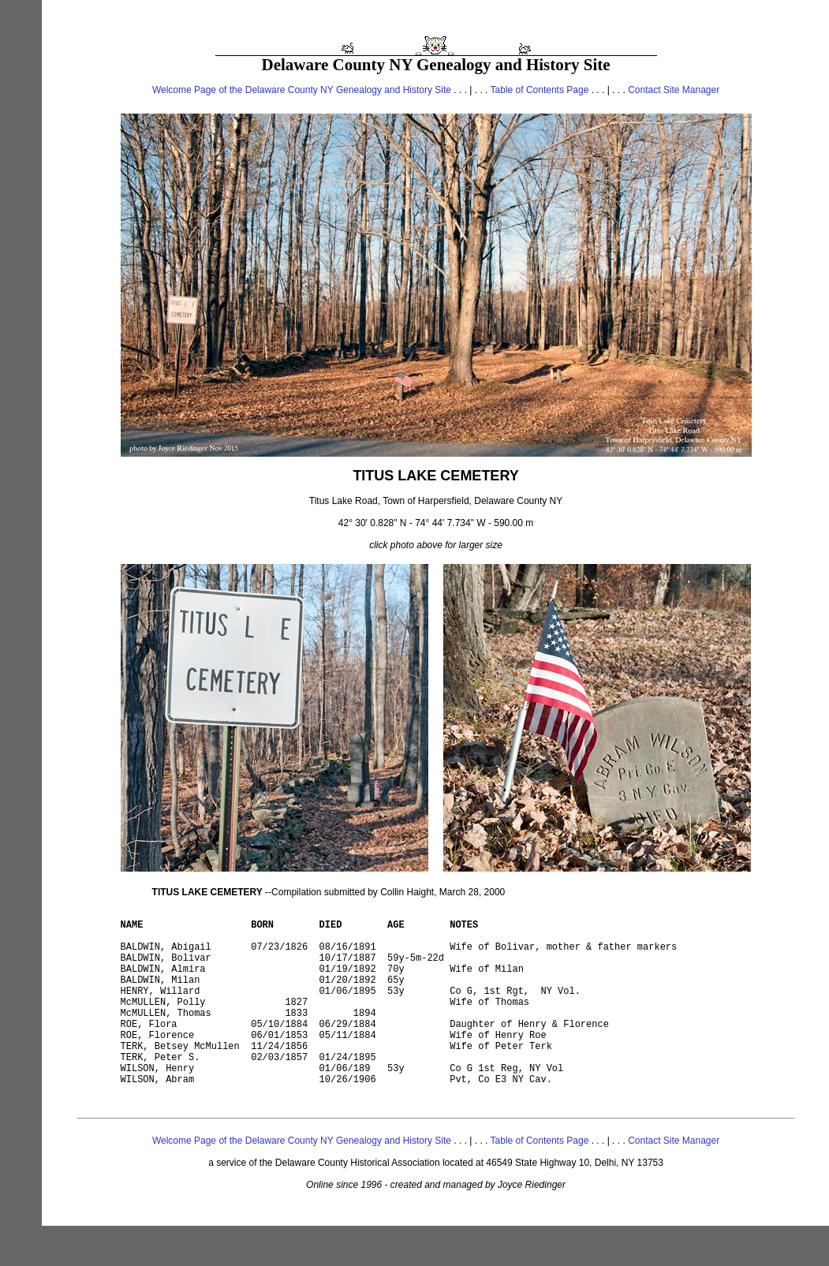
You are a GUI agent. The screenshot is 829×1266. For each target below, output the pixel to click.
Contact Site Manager (673, 89)
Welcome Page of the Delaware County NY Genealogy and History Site (301, 89)
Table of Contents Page (540, 89)
